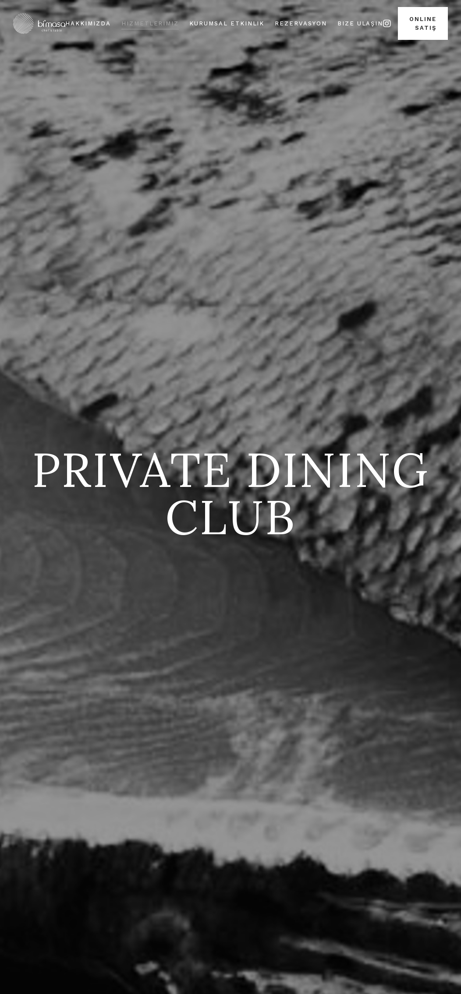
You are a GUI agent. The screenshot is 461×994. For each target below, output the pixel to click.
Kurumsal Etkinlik (226, 23)
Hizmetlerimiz (150, 23)
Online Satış (422, 23)
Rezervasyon (300, 23)
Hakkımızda (88, 23)
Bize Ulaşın (360, 23)
